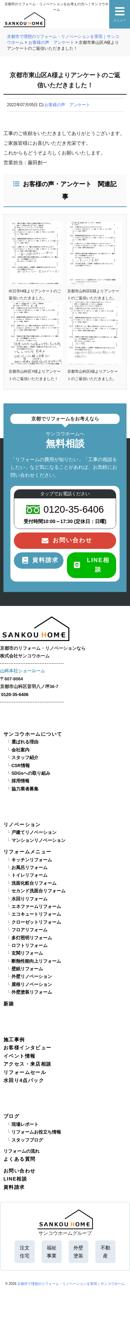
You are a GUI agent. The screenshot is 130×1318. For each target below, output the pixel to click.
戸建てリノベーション (34, 832)
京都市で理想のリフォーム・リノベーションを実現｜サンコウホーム (71, 1284)
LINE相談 (15, 1179)
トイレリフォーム (29, 875)
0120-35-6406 (14, 694)
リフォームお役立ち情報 (36, 1132)
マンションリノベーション (38, 840)
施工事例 (14, 1039)
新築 (8, 1004)
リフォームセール (24, 1072)
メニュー (119, 14)
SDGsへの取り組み (30, 773)
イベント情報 (19, 1056)
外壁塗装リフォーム (31, 992)
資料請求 (14, 1187)
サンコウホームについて (32, 734)
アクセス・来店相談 (27, 1064)
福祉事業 (52, 1251)
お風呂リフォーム (29, 867)
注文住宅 (24, 1251)
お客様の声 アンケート (67, 104)
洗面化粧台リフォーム (34, 883)
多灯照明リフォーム (31, 938)
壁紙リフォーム (27, 968)
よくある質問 (19, 1159)
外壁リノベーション (31, 976)
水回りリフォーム (29, 899)
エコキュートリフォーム (36, 914)
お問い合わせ (19, 1171)
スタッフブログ (27, 1140)
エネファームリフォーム (36, 906)
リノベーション (22, 824)
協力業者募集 (24, 789)
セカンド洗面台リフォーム (38, 891)
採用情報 (20, 781)
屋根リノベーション (31, 984)
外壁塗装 (78, 1251)
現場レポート (24, 1124)
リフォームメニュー (27, 851)
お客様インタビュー (27, 1047)
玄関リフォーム (27, 953)
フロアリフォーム (29, 930)
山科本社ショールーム (22, 671)
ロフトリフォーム (29, 945)
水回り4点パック (23, 1080)
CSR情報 (20, 765)
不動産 (105, 1251)
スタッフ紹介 (24, 757)
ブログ (11, 1116)
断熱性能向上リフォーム (36, 961)
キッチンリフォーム (31, 860)
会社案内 (20, 750)
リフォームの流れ (21, 1151)
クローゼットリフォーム (36, 922)
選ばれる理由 (24, 742)
